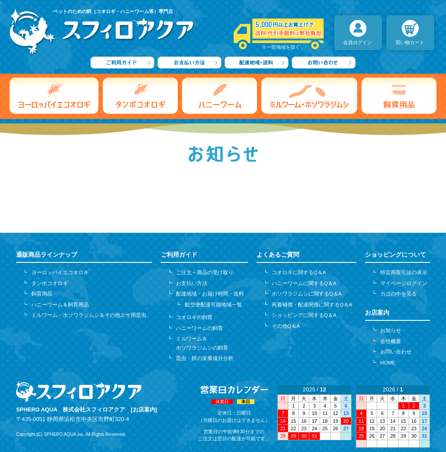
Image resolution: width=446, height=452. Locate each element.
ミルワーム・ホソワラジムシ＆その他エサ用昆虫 (88, 315)
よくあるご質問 (278, 254)
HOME (387, 362)
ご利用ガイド (179, 254)
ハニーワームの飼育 (199, 328)
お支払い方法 (191, 283)
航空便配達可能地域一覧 (213, 304)
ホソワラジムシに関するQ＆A (307, 293)
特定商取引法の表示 (403, 272)
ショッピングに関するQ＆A (304, 315)
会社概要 (390, 341)
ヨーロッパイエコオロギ (60, 272)
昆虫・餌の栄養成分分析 (204, 358)
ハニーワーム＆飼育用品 (60, 304)
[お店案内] (144, 409)
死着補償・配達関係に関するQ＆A (312, 304)
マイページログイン (403, 283)
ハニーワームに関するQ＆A (304, 283)
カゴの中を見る (398, 293)
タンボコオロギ (49, 283)
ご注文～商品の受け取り (204, 272)
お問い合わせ (396, 351)
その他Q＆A (286, 326)
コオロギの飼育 (194, 317)
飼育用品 (41, 293)
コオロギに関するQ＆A (299, 272)
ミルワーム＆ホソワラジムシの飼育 (202, 343)
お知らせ (390, 330)
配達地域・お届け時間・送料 (210, 293)
